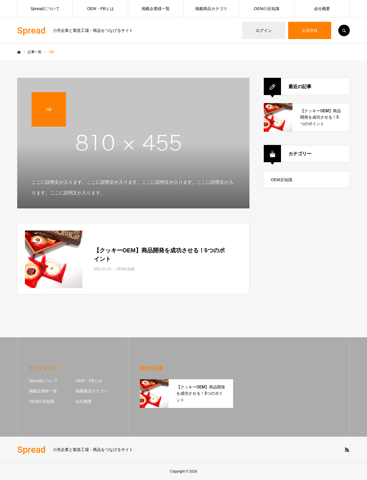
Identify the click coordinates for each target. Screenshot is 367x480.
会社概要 (322, 8)
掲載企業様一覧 (156, 8)
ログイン (264, 30)
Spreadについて (45, 8)
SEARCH (344, 30)
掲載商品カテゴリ (211, 8)
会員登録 (310, 30)
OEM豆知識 (281, 179)
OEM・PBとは (100, 8)
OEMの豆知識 (266, 8)
